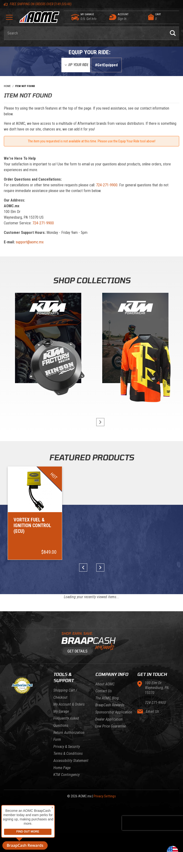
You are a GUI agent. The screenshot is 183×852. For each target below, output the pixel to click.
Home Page (62, 767)
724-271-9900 (106, 185)
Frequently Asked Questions (66, 722)
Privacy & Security (66, 746)
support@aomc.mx (30, 242)
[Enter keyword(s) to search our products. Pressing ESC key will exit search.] (85, 33)
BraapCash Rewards (109, 705)
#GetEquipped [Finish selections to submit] (106, 65)
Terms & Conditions (68, 753)
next (98, 422)
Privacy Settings (105, 796)
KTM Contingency (66, 774)
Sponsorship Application (113, 712)
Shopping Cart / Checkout (65, 694)
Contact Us (103, 691)
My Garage (61, 711)
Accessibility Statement (70, 760)
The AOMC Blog (107, 698)
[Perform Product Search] (172, 33)
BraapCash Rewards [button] (25, 845)
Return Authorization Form (69, 736)
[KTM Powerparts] (47, 339)
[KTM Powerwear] (135, 339)
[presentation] (152, 823)
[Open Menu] (9, 19)
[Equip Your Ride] (75, 65)
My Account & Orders (69, 704)
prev (85, 567)
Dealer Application (109, 719)
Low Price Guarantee (110, 726)
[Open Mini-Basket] (162, 17)
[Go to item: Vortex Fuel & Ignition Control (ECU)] (35, 513)
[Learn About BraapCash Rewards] (90, 644)
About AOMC (105, 684)
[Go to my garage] (75, 17)
